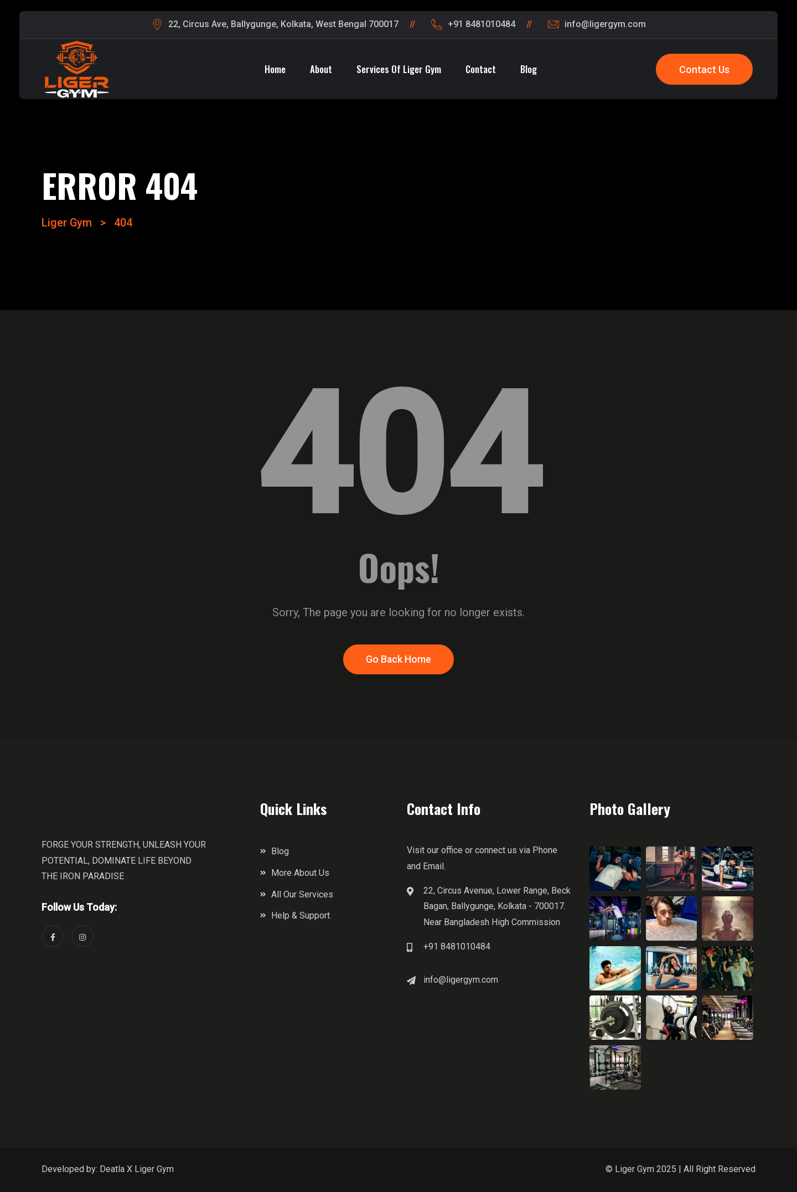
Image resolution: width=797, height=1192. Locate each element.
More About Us (300, 873)
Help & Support (300, 916)
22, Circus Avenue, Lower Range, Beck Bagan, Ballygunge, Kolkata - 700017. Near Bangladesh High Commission (497, 907)
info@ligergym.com (460, 980)
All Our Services (302, 895)
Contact (480, 69)
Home (275, 69)
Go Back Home (399, 660)
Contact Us (704, 69)
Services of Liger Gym (398, 69)
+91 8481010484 (456, 947)
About (321, 69)
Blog (528, 69)
